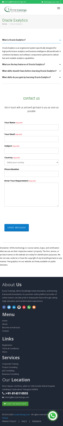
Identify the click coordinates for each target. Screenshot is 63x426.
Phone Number (11, 169)
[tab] (31, 40)
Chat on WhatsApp (15, 404)
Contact (5, 331)
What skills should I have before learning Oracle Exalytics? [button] (29, 71)
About (12, 284)
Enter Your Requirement (20, 180)
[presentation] (26, 214)
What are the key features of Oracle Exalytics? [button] (23, 64)
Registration (7, 345)
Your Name (13, 122)
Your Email (13, 134)
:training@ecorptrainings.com (15, 397)
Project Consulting (9, 367)
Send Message (17, 227)
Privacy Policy (9, 421)
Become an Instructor (11, 327)
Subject (11, 146)
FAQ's (4, 352)
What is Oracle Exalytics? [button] (14, 40)
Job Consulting (8, 370)
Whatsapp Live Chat (50, 2)
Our (16, 380)
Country (12, 157)
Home (4, 24)
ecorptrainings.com (21, 414)
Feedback (36, 421)
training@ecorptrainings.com (14, 2)
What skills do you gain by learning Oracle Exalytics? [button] (26, 77)
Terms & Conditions (10, 348)
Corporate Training (10, 364)
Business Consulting (10, 374)
